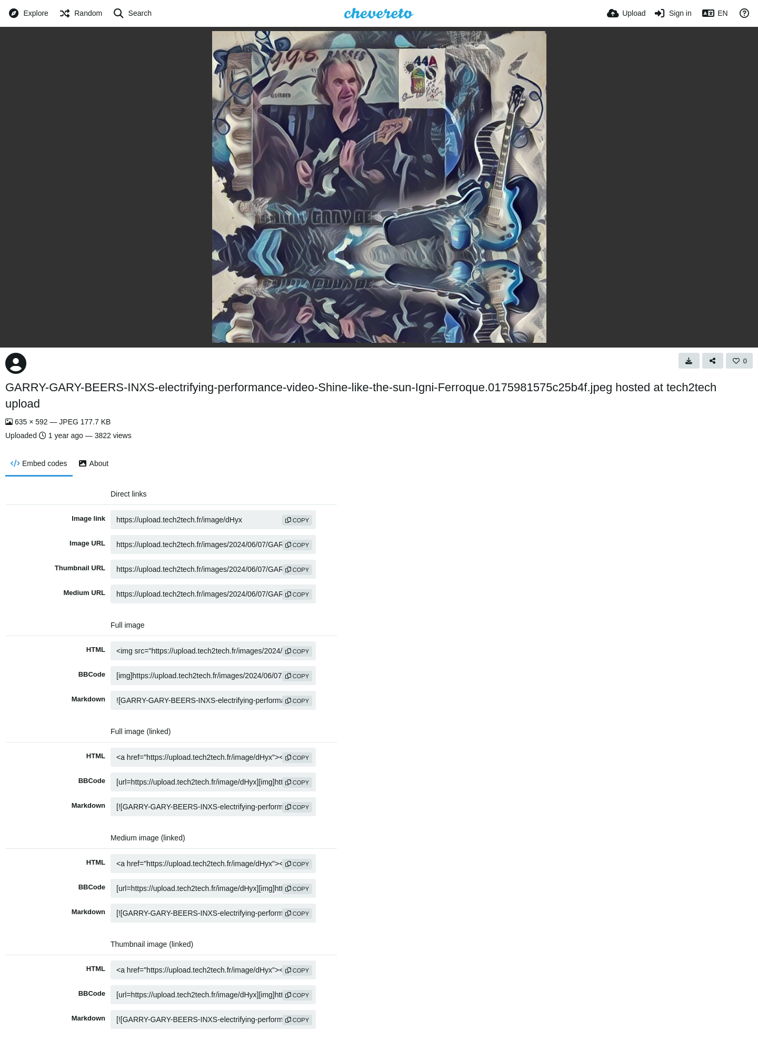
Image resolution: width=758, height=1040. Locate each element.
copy (297, 520)
